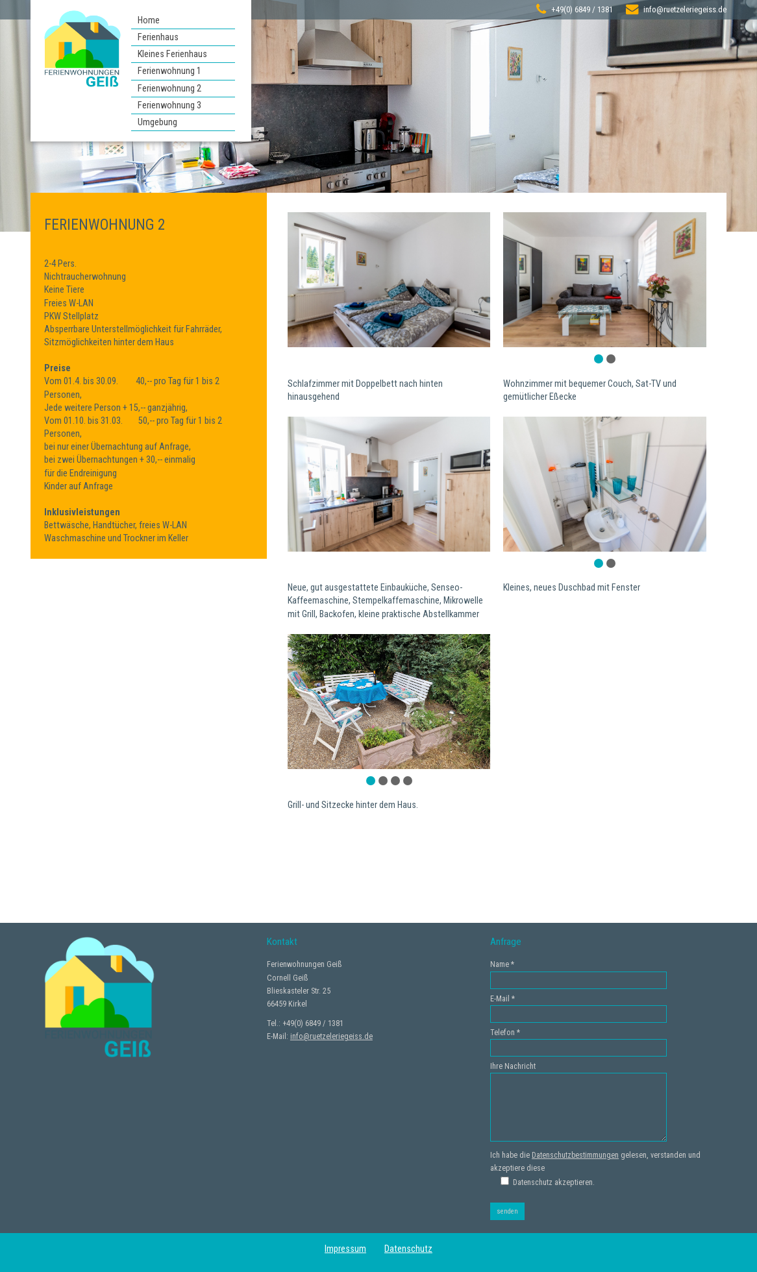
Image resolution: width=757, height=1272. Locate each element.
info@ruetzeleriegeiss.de (684, 9)
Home (149, 20)
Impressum (345, 1248)
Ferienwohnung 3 (169, 105)
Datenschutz (408, 1248)
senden (507, 1211)
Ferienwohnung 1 (169, 71)
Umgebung (157, 122)
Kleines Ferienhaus (172, 54)
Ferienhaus (158, 37)
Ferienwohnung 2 (169, 88)
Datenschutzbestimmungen (575, 1155)
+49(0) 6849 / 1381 (582, 9)
